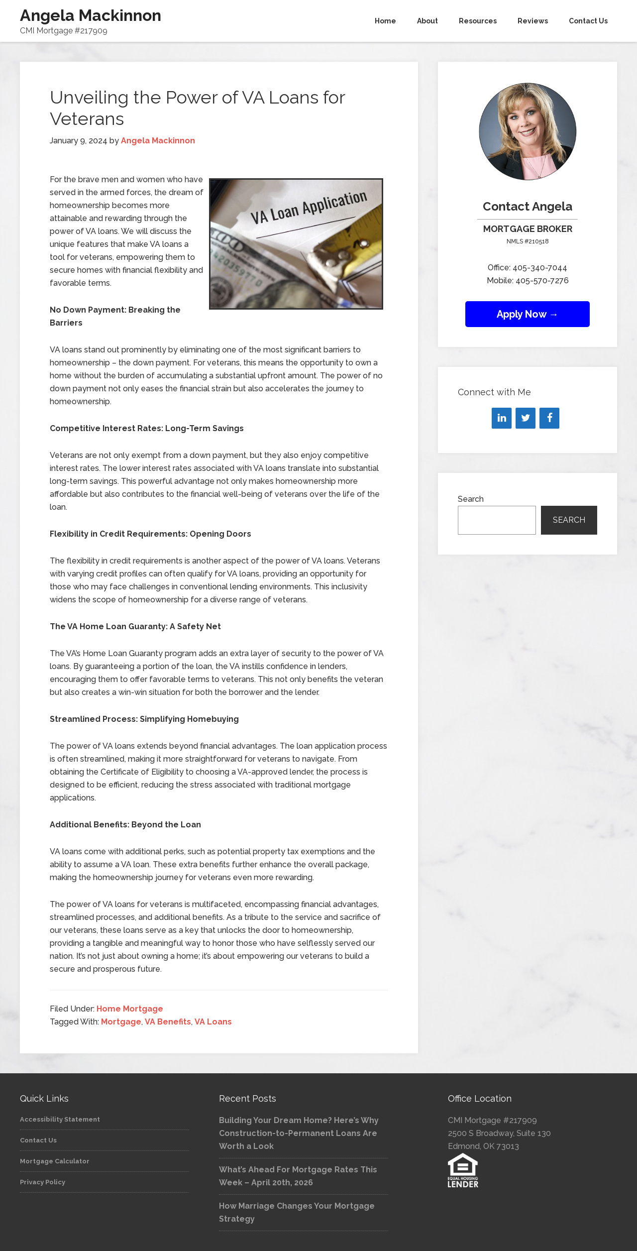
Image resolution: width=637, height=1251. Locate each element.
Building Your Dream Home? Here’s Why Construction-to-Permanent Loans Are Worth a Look (299, 1133)
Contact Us (38, 1140)
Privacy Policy (42, 1182)
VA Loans (213, 1021)
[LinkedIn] (502, 418)
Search (471, 499)
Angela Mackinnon (90, 15)
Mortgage (121, 1021)
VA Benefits (168, 1021)
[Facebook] (549, 418)
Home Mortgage (130, 1009)
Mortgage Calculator (55, 1161)
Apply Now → (528, 314)
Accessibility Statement (60, 1119)
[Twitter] (525, 418)
